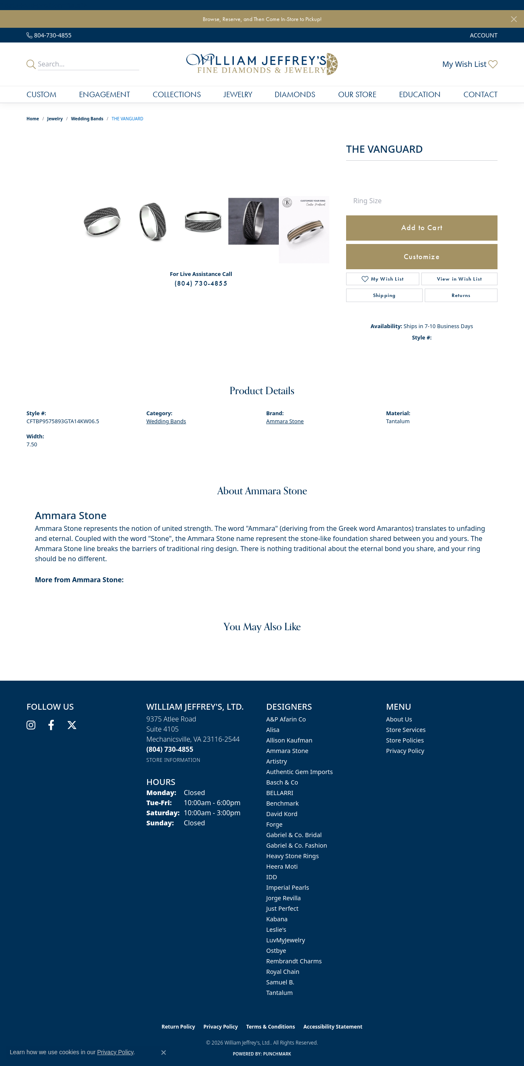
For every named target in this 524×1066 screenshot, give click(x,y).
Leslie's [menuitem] (276, 929)
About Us (399, 719)
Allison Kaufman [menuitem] (289, 740)
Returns (461, 295)
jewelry (55, 119)
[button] (483, 35)
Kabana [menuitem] (277, 919)
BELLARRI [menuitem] (279, 793)
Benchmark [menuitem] (282, 803)
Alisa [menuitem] (273, 730)
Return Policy (178, 1026)
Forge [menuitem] (274, 824)
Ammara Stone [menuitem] (287, 751)
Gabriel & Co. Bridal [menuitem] (294, 835)
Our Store (357, 94)
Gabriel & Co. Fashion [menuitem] (296, 845)
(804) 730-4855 (201, 283)
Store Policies (405, 740)
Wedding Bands (87, 119)
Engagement (104, 94)
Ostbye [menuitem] (276, 951)
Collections (177, 94)
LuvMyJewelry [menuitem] (285, 940)
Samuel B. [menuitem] (280, 982)
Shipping (384, 295)
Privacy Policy (405, 751)
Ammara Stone (285, 421)
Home (32, 119)
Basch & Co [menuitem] (282, 782)
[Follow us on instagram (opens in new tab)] (31, 725)
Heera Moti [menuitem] (282, 866)
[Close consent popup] (163, 1052)
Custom (41, 94)
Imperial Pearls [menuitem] (287, 887)
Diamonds (295, 94)
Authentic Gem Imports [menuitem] (299, 772)
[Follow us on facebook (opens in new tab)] (51, 725)
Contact (480, 94)
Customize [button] (422, 256)
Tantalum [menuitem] (279, 993)
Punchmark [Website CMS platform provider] (277, 1054)
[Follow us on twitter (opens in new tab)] (72, 725)
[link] (48, 35)
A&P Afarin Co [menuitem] (286, 719)
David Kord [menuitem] (281, 814)
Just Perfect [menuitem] (282, 908)
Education (420, 94)
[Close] (513, 19)
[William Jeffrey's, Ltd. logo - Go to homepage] (262, 63)
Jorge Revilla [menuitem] (283, 898)
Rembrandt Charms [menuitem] (294, 961)
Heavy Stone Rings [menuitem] (292, 856)
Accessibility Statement (332, 1026)
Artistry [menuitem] (276, 761)
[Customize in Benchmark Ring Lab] (304, 229)
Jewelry (238, 94)
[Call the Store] (169, 749)
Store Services (406, 730)
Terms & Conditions (270, 1026)
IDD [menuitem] (271, 877)
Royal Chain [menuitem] (282, 972)
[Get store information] (173, 760)
